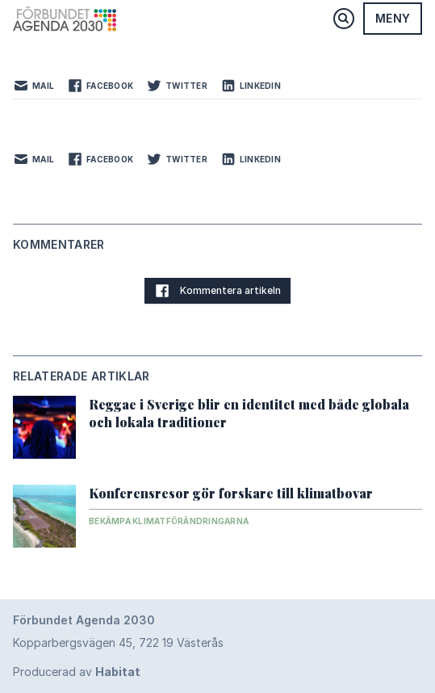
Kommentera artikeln (217, 290)
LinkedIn (250, 85)
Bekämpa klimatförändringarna (169, 521)
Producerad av (76, 671)
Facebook (100, 85)
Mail (33, 86)
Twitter (176, 86)
